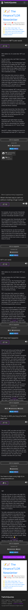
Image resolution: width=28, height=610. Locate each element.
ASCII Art (10, 601)
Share (16, 148)
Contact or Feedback (18, 603)
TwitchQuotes (8, 2)
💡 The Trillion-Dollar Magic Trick (11, 28)
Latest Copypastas (5, 600)
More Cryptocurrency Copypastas (14, 557)
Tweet (12, 148)
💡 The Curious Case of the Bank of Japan (13, 31)
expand (14, 320)
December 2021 (14, 405)
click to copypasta (14, 140)
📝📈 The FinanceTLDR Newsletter (11, 15)
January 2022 (14, 143)
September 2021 (14, 546)
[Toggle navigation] (24, 2)
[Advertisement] (14, 178)
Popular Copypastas (16, 600)
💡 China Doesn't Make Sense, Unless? (13, 29)
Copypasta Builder (17, 601)
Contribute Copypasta (6, 603)
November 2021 (14, 249)
